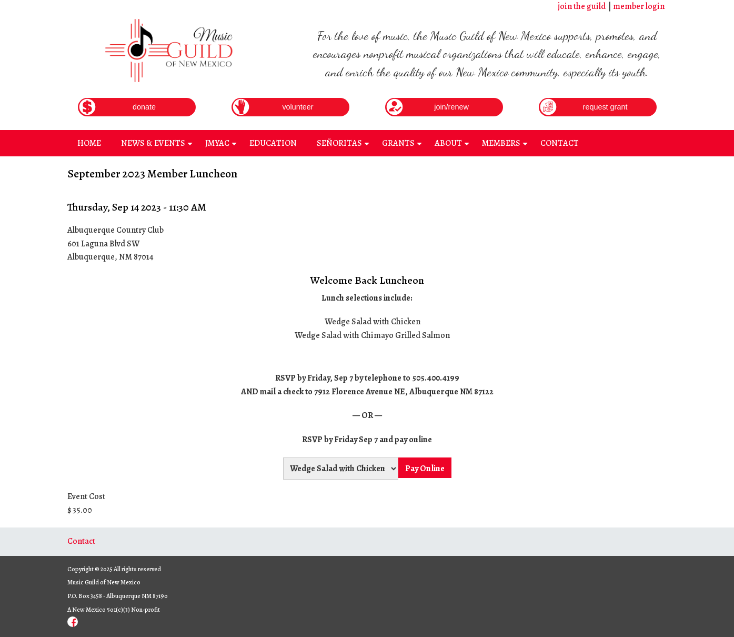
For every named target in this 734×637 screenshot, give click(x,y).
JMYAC (222, 146)
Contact (559, 143)
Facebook (72, 621)
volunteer (297, 107)
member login (639, 6)
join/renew (451, 107)
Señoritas (344, 146)
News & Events (158, 146)
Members (506, 146)
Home (89, 143)
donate (144, 107)
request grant (605, 107)
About (453, 146)
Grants (403, 146)
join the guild (582, 6)
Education (273, 143)
